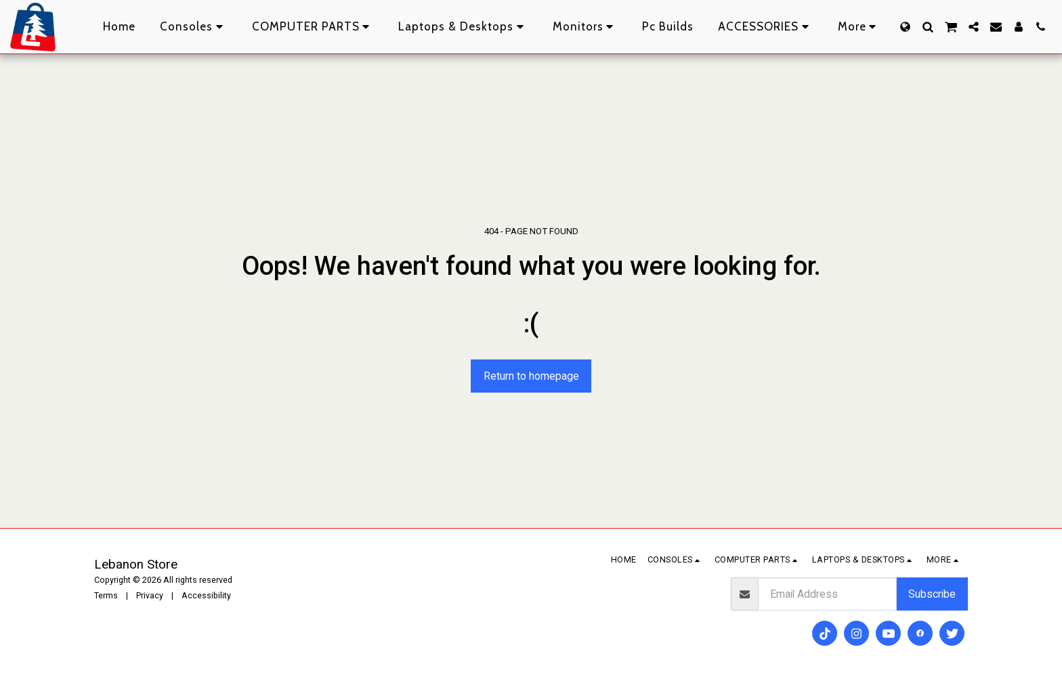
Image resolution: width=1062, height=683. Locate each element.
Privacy (149, 595)
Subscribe (932, 594)
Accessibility (206, 595)
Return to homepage (531, 376)
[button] (927, 26)
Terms (106, 595)
